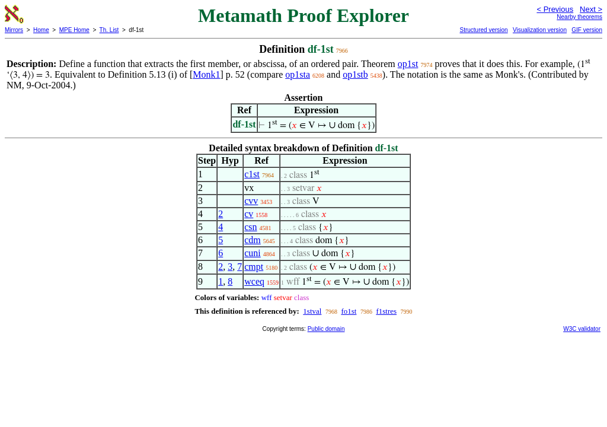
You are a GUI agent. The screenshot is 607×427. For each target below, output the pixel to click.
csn (250, 227)
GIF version (586, 30)
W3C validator (581, 329)
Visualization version (540, 30)
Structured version (483, 30)
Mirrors (14, 30)
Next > (591, 9)
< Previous (554, 9)
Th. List (109, 30)
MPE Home (74, 30)
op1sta (297, 74)
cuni (252, 253)
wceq (254, 281)
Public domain (326, 329)
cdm (252, 240)
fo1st (348, 311)
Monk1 (206, 74)
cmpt (253, 267)
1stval (312, 311)
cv (248, 214)
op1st (408, 64)
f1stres (386, 311)
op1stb (355, 74)
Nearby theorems (579, 17)
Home (41, 30)
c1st (252, 174)
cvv (251, 201)
